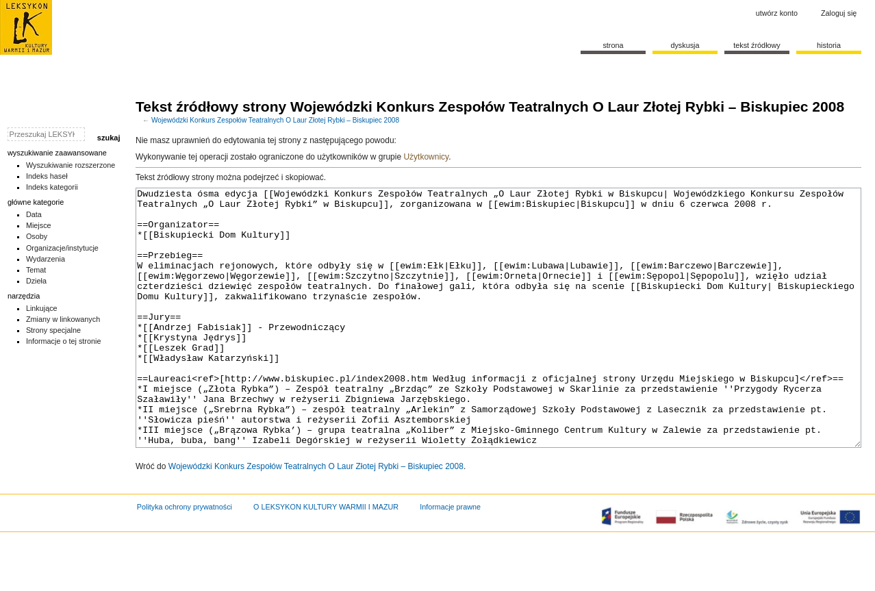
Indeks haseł (47, 176)
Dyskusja (684, 45)
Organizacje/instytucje (62, 248)
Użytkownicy (425, 157)
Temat (36, 270)
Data (34, 214)
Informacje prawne (450, 558)
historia (829, 45)
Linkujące (42, 308)
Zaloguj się (839, 13)
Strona (613, 45)
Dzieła (36, 281)
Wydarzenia (45, 259)
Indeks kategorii (52, 187)
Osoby (36, 236)
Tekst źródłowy (757, 45)
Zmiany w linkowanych (63, 319)
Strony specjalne (53, 330)
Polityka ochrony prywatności (184, 558)
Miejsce (38, 225)
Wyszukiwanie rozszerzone (71, 165)
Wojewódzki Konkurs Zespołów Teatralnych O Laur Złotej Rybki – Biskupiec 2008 (275, 120)
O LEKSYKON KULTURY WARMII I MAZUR (325, 558)
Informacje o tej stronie (63, 341)
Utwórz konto (777, 13)
